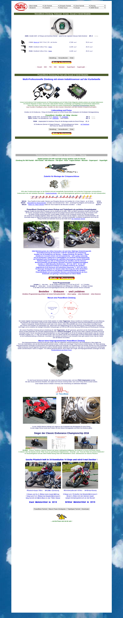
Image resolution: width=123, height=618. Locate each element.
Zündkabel (65, 117)
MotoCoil (36, 42)
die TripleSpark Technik (78, 219)
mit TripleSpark (85, 124)
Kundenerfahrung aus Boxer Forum (61, 350)
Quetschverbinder (51, 193)
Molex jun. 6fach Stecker (36, 204)
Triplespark (55, 118)
